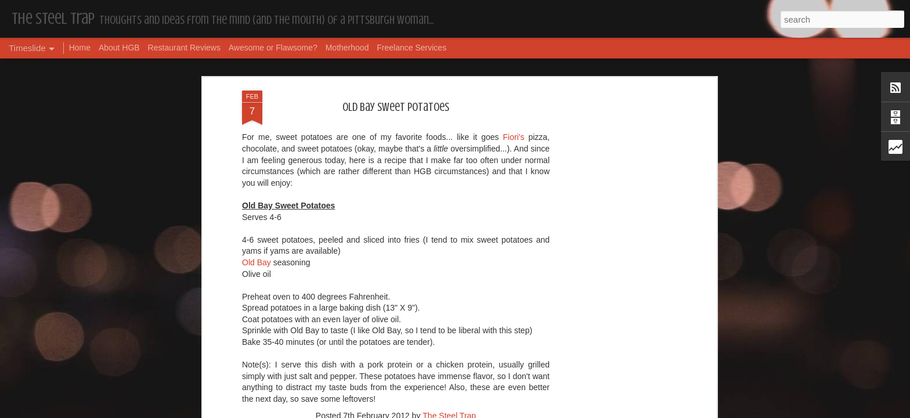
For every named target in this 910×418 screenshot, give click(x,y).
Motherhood (347, 47)
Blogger (492, 411)
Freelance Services (411, 47)
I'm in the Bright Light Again (612, 391)
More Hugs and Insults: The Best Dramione (311, 382)
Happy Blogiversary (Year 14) (611, 371)
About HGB (119, 47)
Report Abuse (525, 411)
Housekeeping (422, 374)
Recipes (410, 128)
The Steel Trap (449, 113)
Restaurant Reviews (184, 47)
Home (80, 47)
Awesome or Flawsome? (273, 47)
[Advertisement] (396, 203)
